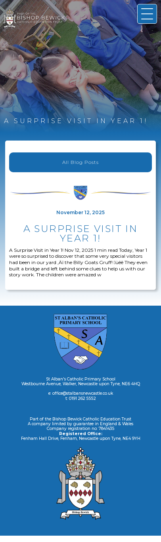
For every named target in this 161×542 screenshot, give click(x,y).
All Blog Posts (80, 162)
